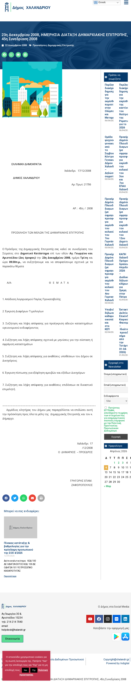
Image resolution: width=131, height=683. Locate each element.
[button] (4, 54)
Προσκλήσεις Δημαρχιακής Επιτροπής (53, 45)
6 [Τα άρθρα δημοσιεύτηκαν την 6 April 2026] (106, 467)
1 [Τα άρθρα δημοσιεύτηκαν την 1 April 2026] (114, 462)
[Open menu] (126, 2)
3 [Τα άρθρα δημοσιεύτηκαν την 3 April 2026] (122, 462)
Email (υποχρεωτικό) (115, 385)
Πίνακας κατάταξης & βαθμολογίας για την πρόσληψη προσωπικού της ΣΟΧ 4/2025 (18, 547)
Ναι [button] (25, 670)
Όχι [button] (33, 670)
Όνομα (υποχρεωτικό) (115, 374)
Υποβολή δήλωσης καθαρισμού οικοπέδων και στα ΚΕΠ (112, 319)
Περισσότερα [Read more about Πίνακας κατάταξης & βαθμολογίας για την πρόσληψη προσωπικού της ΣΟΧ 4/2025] (10, 576)
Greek (100, 2)
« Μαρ (107, 486)
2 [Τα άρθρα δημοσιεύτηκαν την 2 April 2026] (118, 462)
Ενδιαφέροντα (111, 396)
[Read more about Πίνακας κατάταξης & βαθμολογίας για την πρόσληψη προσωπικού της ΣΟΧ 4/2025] (20, 527)
